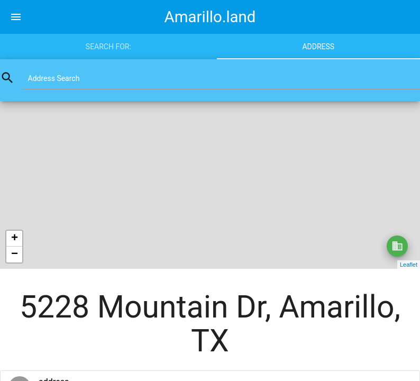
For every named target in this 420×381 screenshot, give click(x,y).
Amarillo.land (210, 17)
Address (318, 46)
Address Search (54, 78)
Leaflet (408, 264)
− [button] (14, 254)
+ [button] (14, 239)
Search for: (108, 46)
